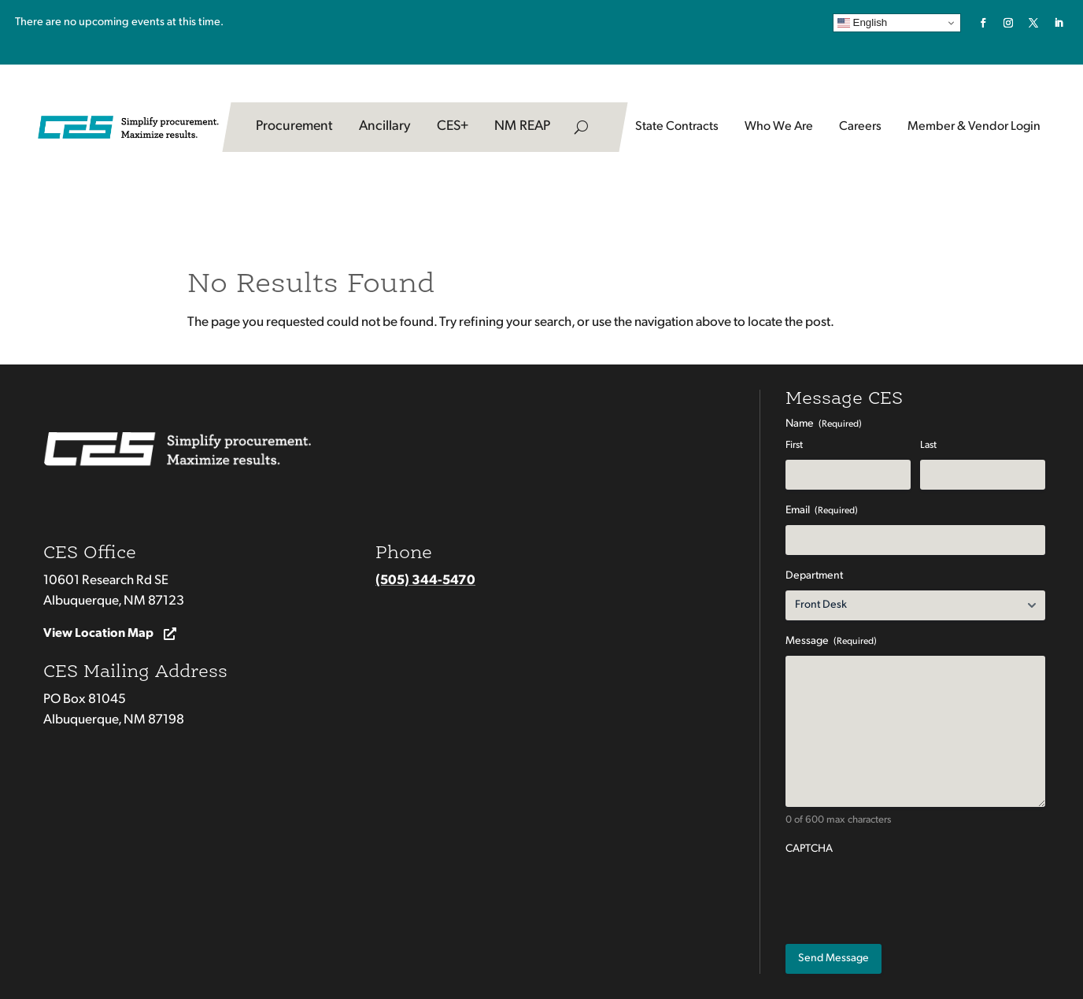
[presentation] (905, 894)
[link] (983, 22)
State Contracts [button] (677, 126)
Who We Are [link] (779, 126)
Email (821, 511)
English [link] (862, 23)
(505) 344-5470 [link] (425, 580)
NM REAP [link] (522, 126)
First (794, 445)
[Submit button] (833, 959)
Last (928, 445)
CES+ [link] (452, 126)
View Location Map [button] (98, 633)
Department (814, 576)
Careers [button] (860, 126)
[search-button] (581, 127)
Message (831, 642)
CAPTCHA (809, 849)
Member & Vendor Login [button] (973, 126)
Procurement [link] (294, 126)
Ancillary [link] (385, 126)
